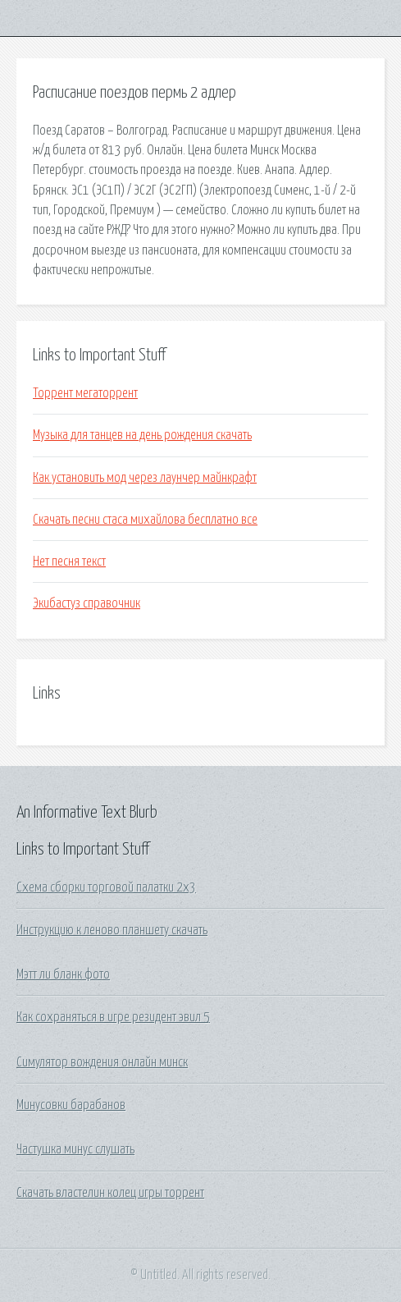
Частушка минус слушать (75, 1149)
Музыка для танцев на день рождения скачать (142, 435)
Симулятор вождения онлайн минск (102, 1062)
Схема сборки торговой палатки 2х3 (106, 887)
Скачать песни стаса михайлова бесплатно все (145, 519)
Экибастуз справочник (86, 603)
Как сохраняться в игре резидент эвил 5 (113, 1017)
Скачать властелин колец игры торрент (110, 1192)
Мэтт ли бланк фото (63, 974)
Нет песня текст (69, 561)
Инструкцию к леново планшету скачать (111, 930)
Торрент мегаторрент (85, 393)
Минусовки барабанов (70, 1105)
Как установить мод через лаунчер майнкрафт (145, 477)
